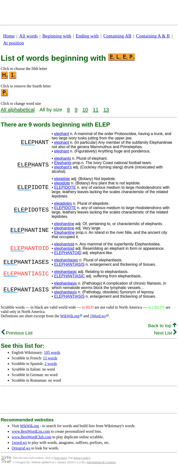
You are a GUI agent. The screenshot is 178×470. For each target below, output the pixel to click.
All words (28, 35)
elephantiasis (65, 283)
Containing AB (117, 35)
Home (9, 35)
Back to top (162, 325)
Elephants (62, 163)
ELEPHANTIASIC (69, 276)
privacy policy (81, 458)
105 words (52, 352)
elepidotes (63, 203)
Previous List (16, 332)
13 (106, 109)
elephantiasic (65, 272)
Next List (165, 332)
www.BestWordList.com (31, 431)
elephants (62, 158)
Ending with (87, 35)
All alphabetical (18, 109)
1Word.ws (98, 316)
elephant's (63, 167)
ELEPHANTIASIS (69, 264)
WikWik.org (69, 316)
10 (85, 109)
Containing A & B (153, 35)
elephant (61, 134)
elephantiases (66, 260)
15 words (50, 358)
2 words (51, 364)
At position (13, 42)
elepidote (62, 179)
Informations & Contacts (101, 462)
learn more (60, 458)
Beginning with (56, 35)
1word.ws (19, 442)
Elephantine (64, 232)
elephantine (64, 224)
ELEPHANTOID (67, 253)
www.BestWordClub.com (31, 437)
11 (95, 109)
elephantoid (64, 244)
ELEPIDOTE (65, 187)
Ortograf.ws (21, 448)
